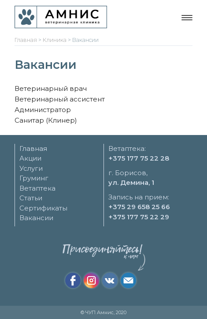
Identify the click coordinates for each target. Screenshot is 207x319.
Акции (30, 158)
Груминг (33, 178)
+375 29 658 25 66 (139, 207)
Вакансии (36, 218)
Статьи (30, 198)
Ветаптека (37, 188)
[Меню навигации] (186, 17)
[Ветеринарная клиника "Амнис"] (61, 17)
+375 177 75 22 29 (138, 217)
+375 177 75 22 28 (138, 158)
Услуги (31, 168)
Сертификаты (43, 208)
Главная (33, 148)
